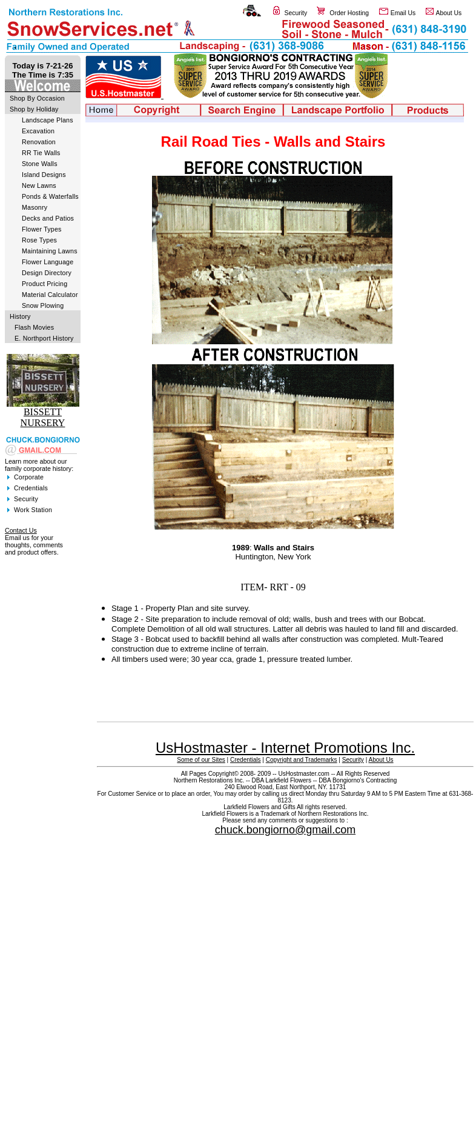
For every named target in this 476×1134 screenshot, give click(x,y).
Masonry (34, 207)
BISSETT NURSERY (43, 417)
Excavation (38, 131)
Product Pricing (44, 283)
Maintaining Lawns (50, 251)
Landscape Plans (47, 120)
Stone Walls (40, 163)
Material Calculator (50, 294)
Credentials (31, 488)
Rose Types (39, 240)
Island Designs (44, 174)
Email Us (403, 13)
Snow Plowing (43, 305)
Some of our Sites (201, 759)
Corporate (29, 477)
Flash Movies (34, 327)
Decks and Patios (48, 218)
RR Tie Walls (41, 152)
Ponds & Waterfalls (50, 196)
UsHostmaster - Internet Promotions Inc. (285, 747)
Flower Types (42, 229)
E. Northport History (44, 338)
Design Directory (46, 272)
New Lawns (39, 185)
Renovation (39, 141)
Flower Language (47, 261)
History (20, 316)
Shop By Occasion (37, 98)
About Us (449, 13)
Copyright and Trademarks (301, 759)
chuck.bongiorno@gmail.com (285, 830)
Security (296, 13)
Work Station (33, 509)
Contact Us (21, 530)
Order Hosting (349, 13)
